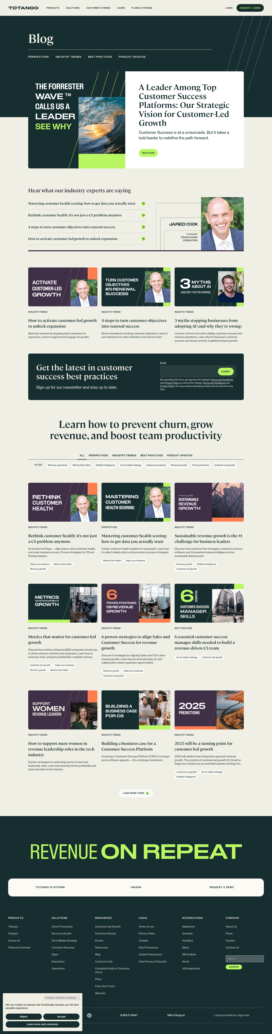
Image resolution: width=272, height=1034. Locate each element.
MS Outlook (189, 954)
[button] (53, 8)
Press (229, 933)
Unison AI (14, 940)
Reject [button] (24, 1016)
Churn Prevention (62, 926)
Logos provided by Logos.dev (231, 1015)
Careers (230, 940)
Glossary (100, 993)
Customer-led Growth (108, 926)
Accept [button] (61, 1016)
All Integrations (191, 968)
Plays (98, 979)
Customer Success (63, 947)
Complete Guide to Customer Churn (112, 970)
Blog (97, 954)
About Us (231, 926)
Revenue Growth (62, 933)
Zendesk (187, 933)
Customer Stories (105, 933)
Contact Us (232, 947)
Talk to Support (176, 1015)
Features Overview (19, 947)
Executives (58, 961)
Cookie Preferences (150, 954)
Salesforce (188, 926)
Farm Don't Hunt (105, 986)
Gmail (185, 961)
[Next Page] (136, 793)
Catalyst (13, 933)
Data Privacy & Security (153, 961)
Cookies (143, 940)
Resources (101, 947)
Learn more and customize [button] (42, 1024)
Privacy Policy (172, 383)
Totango (13, 926)
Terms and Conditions (222, 380)
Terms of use (146, 926)
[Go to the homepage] (23, 8)
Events (99, 940)
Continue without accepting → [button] (61, 997)
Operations (58, 968)
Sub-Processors (148, 947)
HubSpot (187, 940)
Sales (55, 954)
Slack (185, 947)
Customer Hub (104, 961)
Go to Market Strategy (64, 940)
